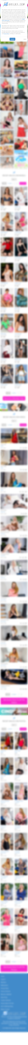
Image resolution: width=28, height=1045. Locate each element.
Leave (25, 39)
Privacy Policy (6, 33)
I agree (12, 39)
